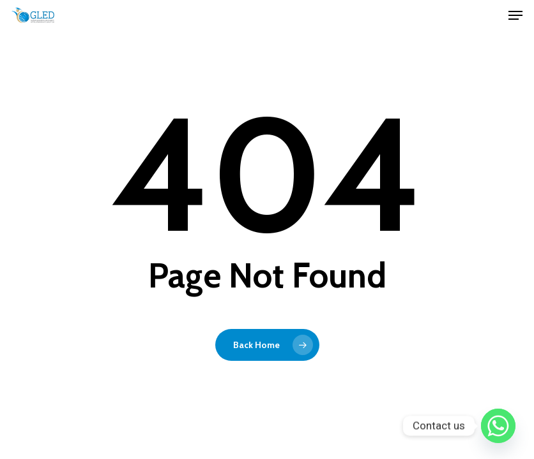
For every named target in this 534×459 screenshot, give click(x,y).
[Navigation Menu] (515, 15)
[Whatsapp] (498, 426)
